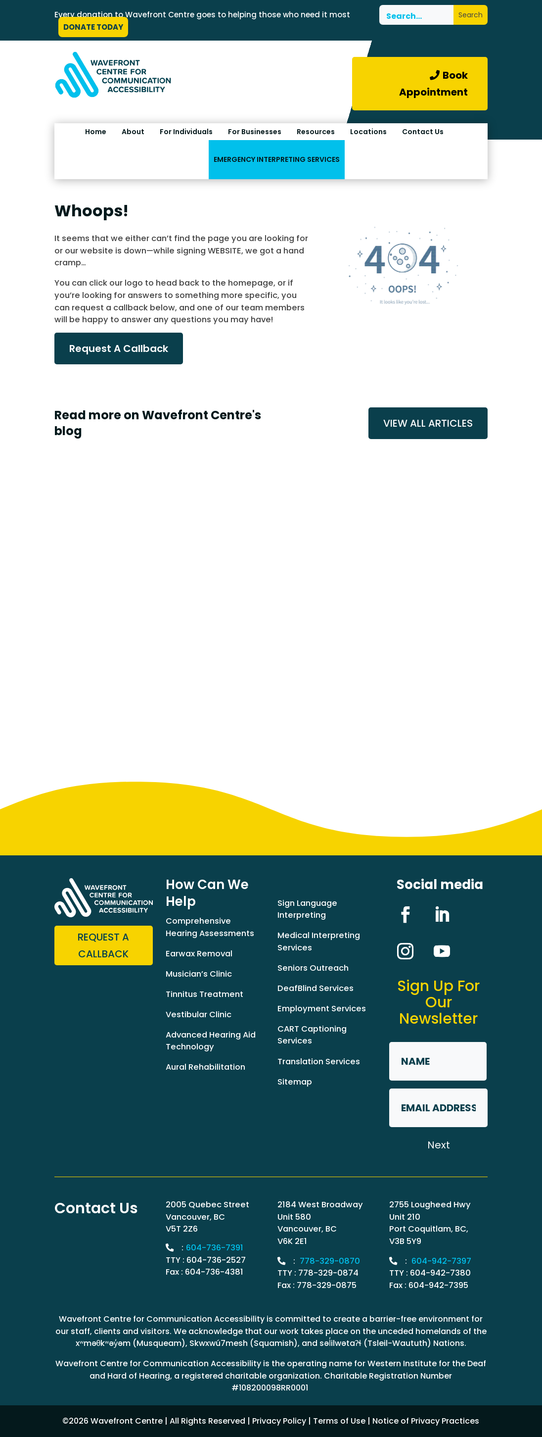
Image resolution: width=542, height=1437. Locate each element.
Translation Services (318, 1061)
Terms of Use (339, 1421)
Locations (368, 132)
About (133, 132)
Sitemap (294, 1082)
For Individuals (186, 132)
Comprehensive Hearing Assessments (210, 927)
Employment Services (321, 1008)
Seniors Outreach (313, 968)
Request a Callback (103, 945)
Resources (316, 132)
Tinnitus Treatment (204, 994)
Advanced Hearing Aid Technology (211, 1041)
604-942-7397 (441, 1261)
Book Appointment (433, 83)
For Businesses (254, 132)
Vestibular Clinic (198, 1014)
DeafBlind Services (315, 988)
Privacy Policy (279, 1421)
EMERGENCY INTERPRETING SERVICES (277, 159)
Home (95, 132)
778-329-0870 (330, 1261)
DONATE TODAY (93, 27)
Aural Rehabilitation (205, 1067)
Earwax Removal (199, 953)
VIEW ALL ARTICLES (428, 423)
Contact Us (423, 132)
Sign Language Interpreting (307, 909)
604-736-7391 (214, 1247)
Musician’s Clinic (199, 974)
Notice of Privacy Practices (425, 1421)
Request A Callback (118, 348)
